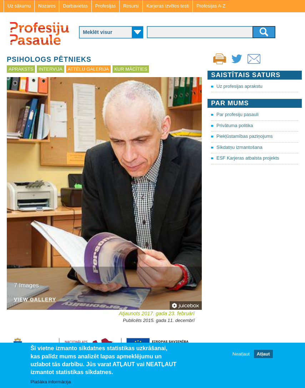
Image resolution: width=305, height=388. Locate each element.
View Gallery (35, 299)
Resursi (131, 6)
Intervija (50, 69)
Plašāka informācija (50, 381)
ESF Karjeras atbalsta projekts (247, 158)
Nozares (46, 6)
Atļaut (263, 354)
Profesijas (105, 6)
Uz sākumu (19, 6)
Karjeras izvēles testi (167, 6)
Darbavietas (75, 6)
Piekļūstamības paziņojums (244, 136)
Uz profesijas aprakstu (239, 86)
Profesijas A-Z (210, 6)
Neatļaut (241, 354)
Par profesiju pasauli (237, 114)
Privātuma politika (234, 125)
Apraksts (21, 69)
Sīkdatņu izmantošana (239, 147)
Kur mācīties (130, 69)
